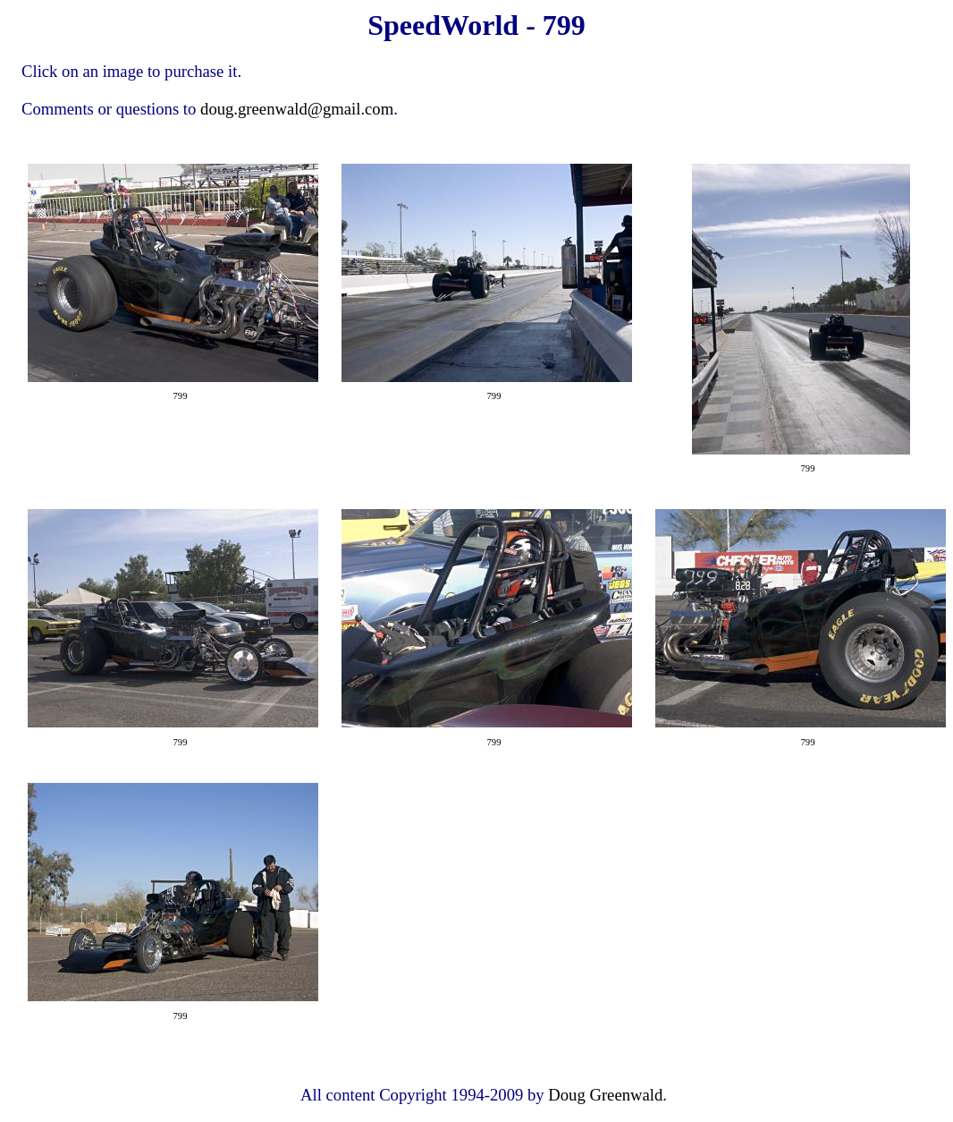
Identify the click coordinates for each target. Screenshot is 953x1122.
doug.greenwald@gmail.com (296, 108)
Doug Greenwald (605, 1094)
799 (180, 396)
